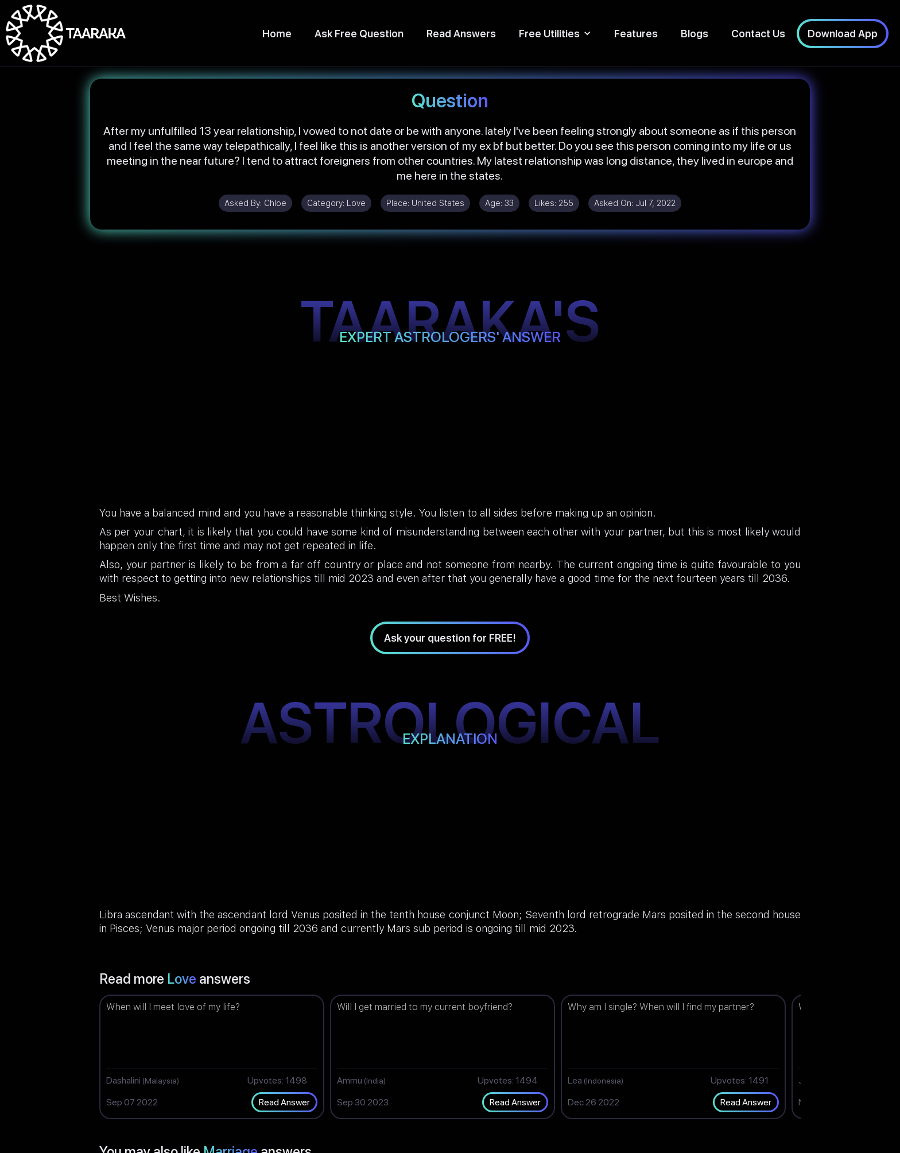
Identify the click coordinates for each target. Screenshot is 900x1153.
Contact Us (758, 34)
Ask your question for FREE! (450, 638)
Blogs (694, 34)
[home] (66, 33)
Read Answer (284, 1102)
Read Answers (461, 34)
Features (636, 34)
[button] (555, 33)
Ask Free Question (359, 34)
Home (277, 34)
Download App (843, 34)
